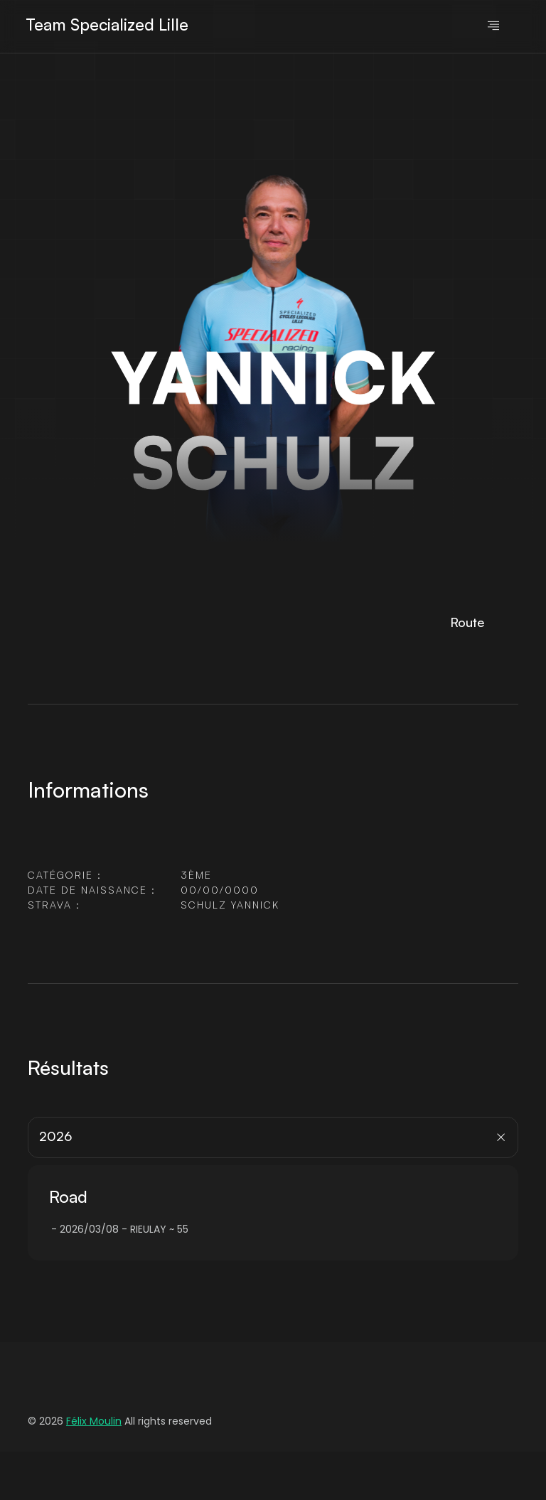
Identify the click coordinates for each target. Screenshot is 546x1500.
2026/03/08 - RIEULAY (113, 1229)
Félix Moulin (94, 1421)
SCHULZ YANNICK (230, 905)
